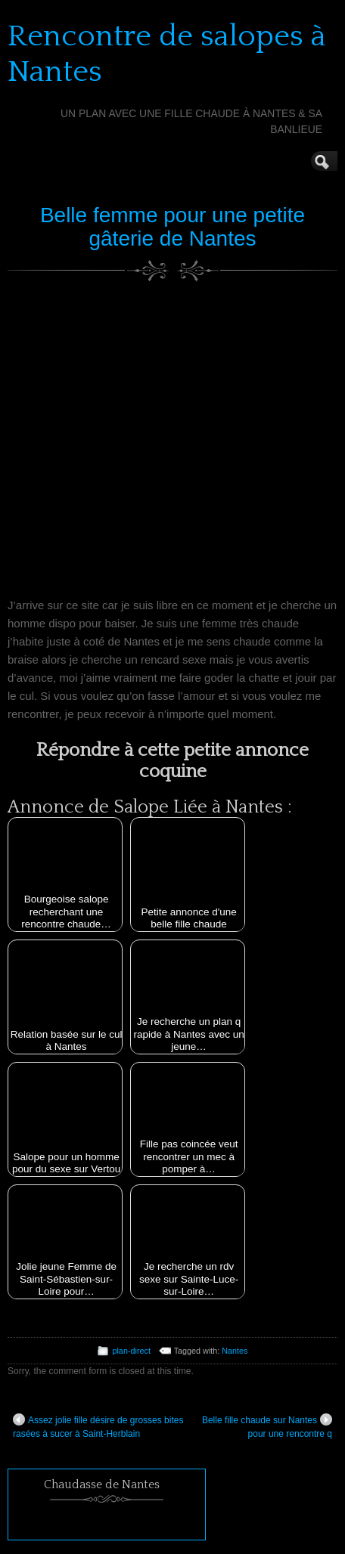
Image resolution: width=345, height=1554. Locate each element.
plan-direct (131, 1350)
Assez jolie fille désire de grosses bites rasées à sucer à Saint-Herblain (98, 1426)
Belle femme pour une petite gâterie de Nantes (172, 226)
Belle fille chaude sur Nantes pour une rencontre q (267, 1426)
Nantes (234, 1350)
